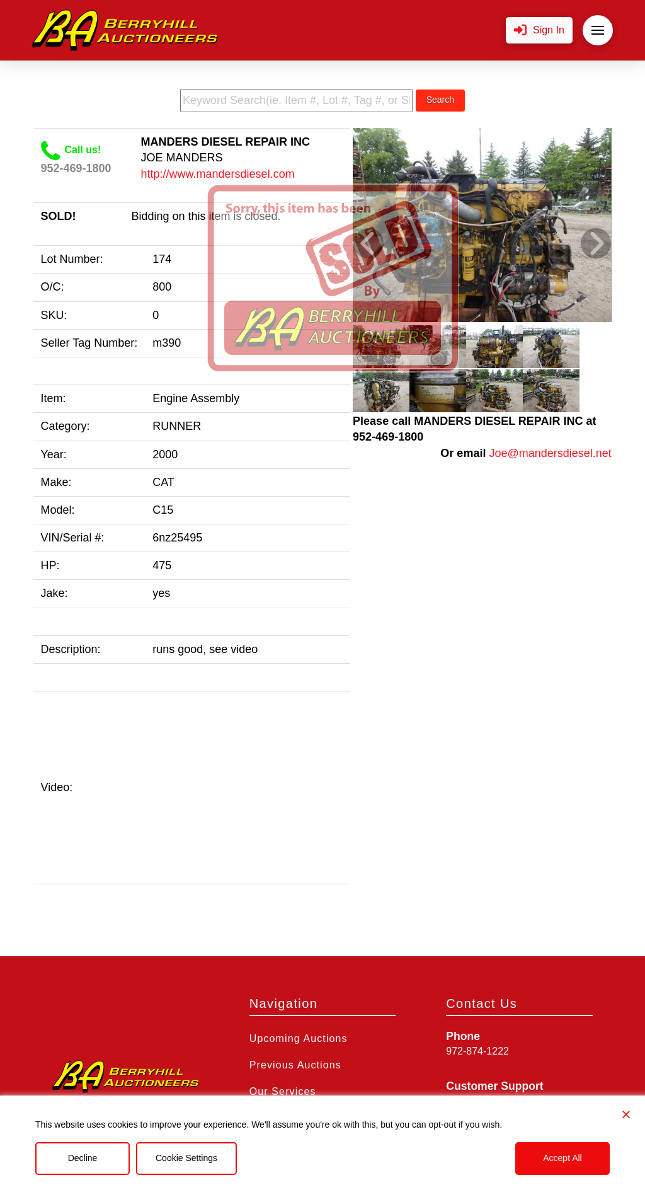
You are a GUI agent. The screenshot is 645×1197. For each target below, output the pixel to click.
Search (440, 100)
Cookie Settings (186, 1158)
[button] (539, 30)
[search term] (296, 100)
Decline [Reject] (83, 1158)
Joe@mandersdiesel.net (550, 453)
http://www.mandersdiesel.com (218, 174)
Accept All (562, 1158)
